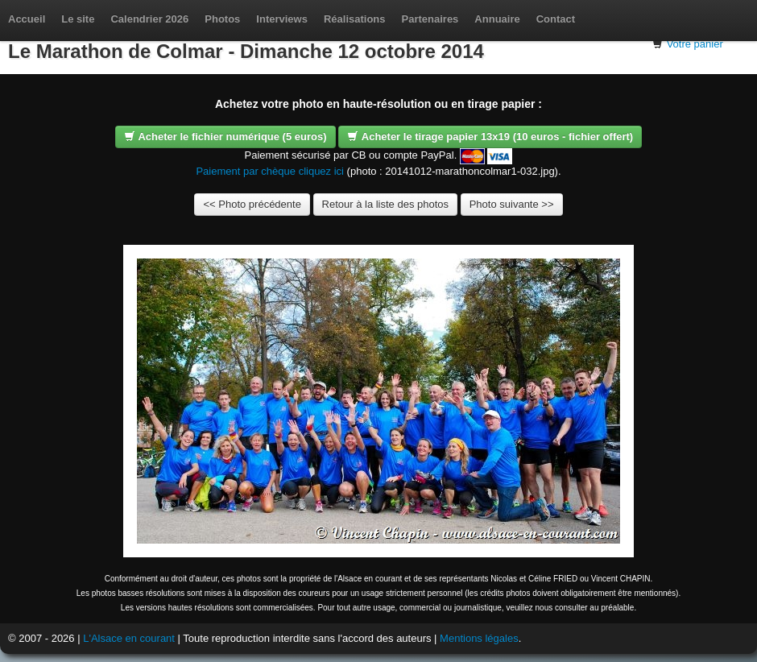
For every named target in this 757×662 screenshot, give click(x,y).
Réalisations (355, 19)
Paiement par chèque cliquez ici (270, 171)
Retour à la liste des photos (385, 204)
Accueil (26, 19)
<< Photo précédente (251, 204)
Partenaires (430, 19)
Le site (77, 19)
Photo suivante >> (512, 204)
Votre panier (695, 44)
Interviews (282, 19)
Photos (222, 19)
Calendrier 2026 (149, 19)
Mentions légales (479, 638)
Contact (555, 19)
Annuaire (496, 19)
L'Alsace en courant (129, 638)
